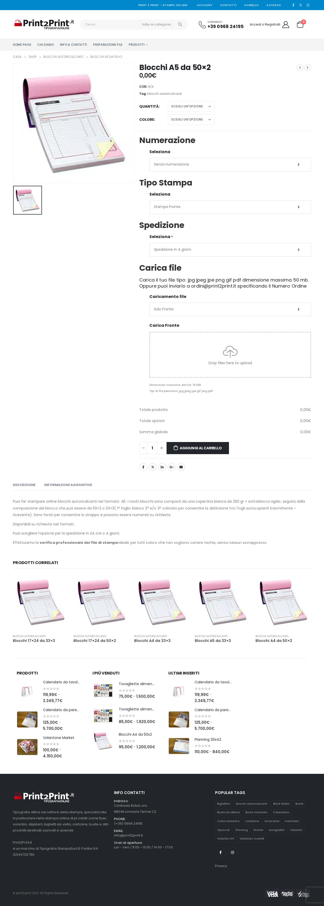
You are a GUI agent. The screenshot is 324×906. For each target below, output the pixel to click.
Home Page (22, 44)
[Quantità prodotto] (152, 448)
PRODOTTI (137, 44)
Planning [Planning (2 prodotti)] (242, 830)
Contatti (228, 5)
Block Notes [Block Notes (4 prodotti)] (281, 804)
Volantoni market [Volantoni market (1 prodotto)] (252, 839)
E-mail (181, 467)
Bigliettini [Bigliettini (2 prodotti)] (223, 804)
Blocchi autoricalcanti (29, 636)
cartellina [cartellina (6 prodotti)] (252, 821)
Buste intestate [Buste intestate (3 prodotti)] (256, 812)
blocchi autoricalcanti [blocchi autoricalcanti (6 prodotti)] (251, 804)
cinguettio (153, 467)
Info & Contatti (73, 44)
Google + (172, 467)
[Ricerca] (180, 24)
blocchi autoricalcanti (164, 93)
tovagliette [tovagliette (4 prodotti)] (277, 830)
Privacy (221, 866)
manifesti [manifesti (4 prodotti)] (292, 821)
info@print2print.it (128, 835)
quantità (149, 106)
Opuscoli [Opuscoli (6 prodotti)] (223, 830)
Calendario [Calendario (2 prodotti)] (281, 812)
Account (205, 5)
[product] (40, 602)
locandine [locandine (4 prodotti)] (272, 821)
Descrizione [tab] (24, 484)
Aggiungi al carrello (201, 448)
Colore (146, 119)
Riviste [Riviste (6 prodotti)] (258, 830)
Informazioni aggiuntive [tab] (68, 484)
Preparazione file (108, 44)
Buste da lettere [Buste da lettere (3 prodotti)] (228, 812)
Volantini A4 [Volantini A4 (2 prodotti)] (225, 839)
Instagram (232, 852)
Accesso (273, 5)
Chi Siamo (45, 44)
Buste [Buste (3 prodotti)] (299, 804)
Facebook (143, 467)
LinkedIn (162, 467)
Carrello (251, 5)
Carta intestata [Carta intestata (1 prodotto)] (228, 821)
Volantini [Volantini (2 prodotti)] (296, 830)
